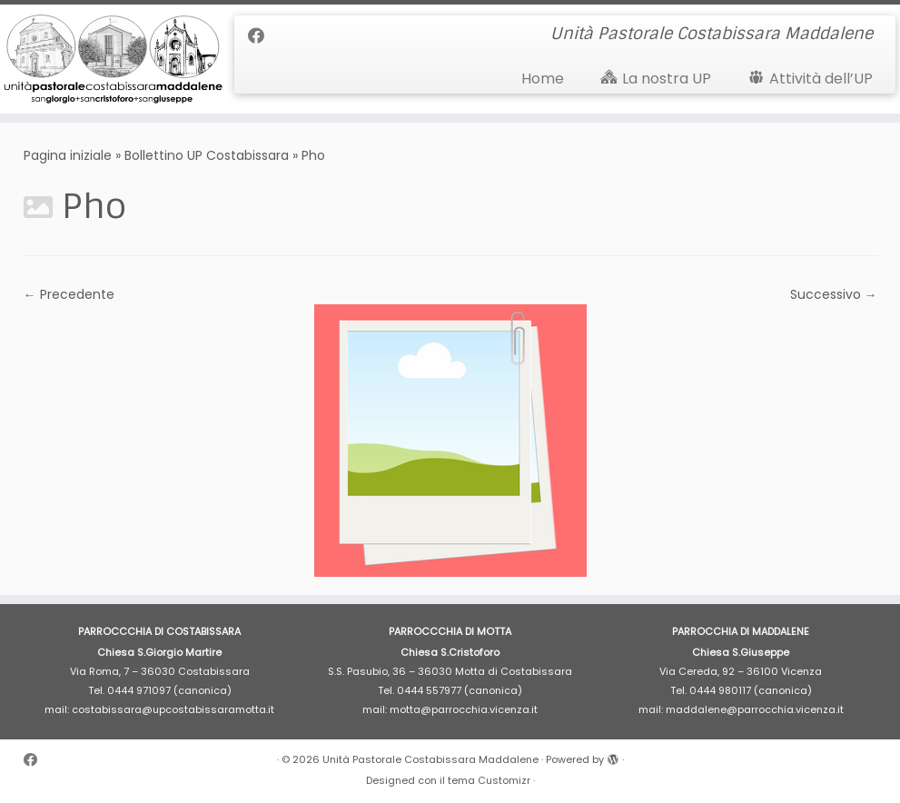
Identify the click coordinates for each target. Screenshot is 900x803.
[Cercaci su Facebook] (262, 36)
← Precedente (69, 294)
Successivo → (833, 294)
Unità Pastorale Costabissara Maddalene (430, 759)
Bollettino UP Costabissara (206, 155)
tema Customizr (489, 780)
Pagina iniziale (68, 155)
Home (542, 78)
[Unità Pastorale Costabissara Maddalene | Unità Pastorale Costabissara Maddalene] (105, 59)
